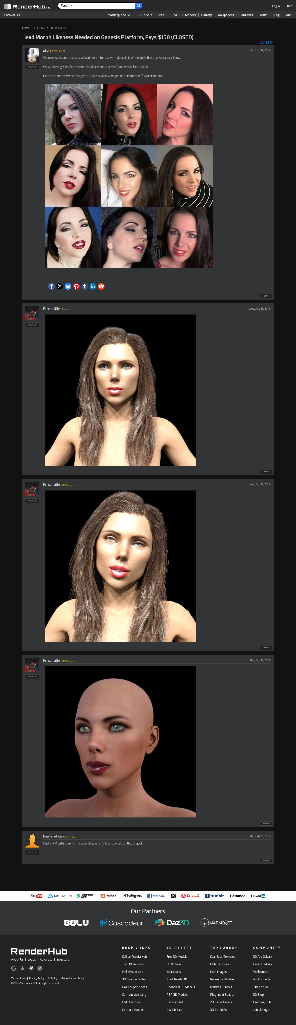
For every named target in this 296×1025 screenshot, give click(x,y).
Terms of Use (18, 978)
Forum (262, 15)
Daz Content (174, 1002)
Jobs (288, 15)
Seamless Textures (222, 956)
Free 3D (163, 15)
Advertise (46, 959)
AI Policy (52, 978)
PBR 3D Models (177, 994)
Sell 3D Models (185, 15)
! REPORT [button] (266, 296)
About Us (17, 959)
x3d (46, 51)
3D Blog (258, 994)
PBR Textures (219, 964)
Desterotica (52, 836)
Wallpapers (225, 15)
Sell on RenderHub (134, 956)
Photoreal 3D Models (180, 987)
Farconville (51, 309)
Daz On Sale (174, 1010)
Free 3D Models (176, 956)
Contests (246, 15)
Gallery (206, 15)
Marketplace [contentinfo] (119, 15)
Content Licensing (134, 994)
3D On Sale (144, 15)
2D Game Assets (221, 1002)
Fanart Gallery (262, 964)
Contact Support (133, 1010)
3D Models (173, 972)
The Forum (260, 987)
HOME (26, 28)
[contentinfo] (68, 6)
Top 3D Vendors (133, 964)
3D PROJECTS (58, 28)
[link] (277, 6)
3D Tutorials (218, 1010)
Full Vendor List (132, 972)
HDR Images (218, 972)
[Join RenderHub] (289, 6)
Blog (276, 15)
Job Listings (261, 1010)
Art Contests (262, 979)
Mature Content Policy (72, 978)
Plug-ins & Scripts (222, 994)
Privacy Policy (36, 978)
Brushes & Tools (221, 987)
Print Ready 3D (176, 979)
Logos (32, 959)
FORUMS (39, 28)
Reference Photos (222, 979)
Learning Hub (262, 1002)
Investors (62, 959)
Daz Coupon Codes (134, 987)
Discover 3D (11, 15)
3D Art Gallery (262, 956)
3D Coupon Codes (134, 979)
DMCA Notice (131, 1002)
